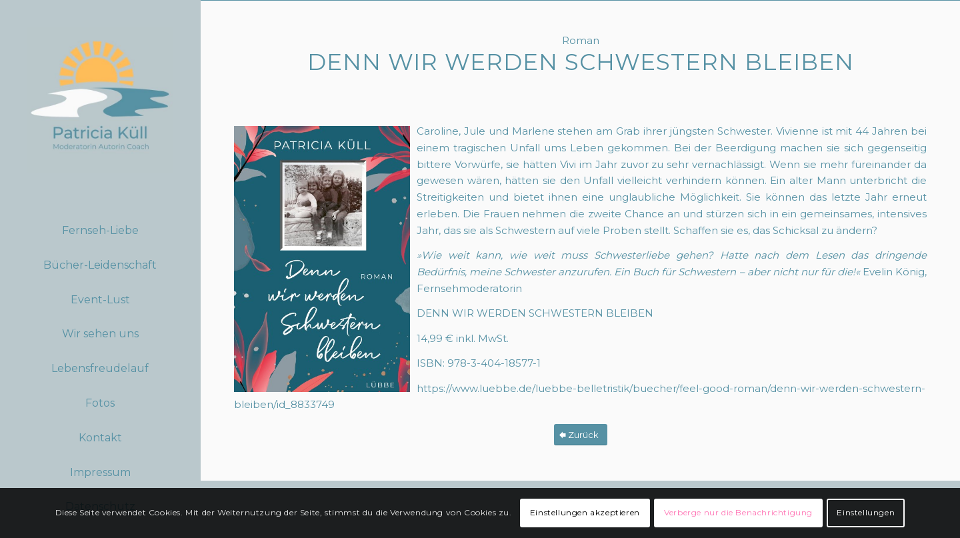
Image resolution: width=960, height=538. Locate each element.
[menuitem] (100, 231)
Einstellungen (866, 512)
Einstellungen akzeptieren (585, 512)
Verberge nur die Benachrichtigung (738, 512)
